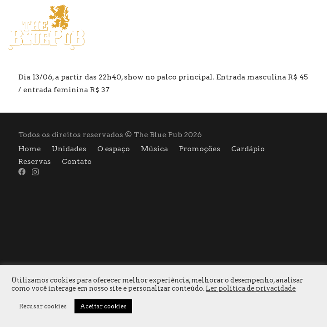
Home (29, 148)
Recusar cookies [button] (43, 306)
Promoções (199, 148)
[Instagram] (316, 27)
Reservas (34, 161)
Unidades (69, 148)
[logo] (45, 27)
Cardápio (248, 148)
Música (154, 148)
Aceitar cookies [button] (103, 306)
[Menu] (275, 27)
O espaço (113, 148)
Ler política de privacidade (251, 288)
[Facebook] (300, 26)
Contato (77, 161)
